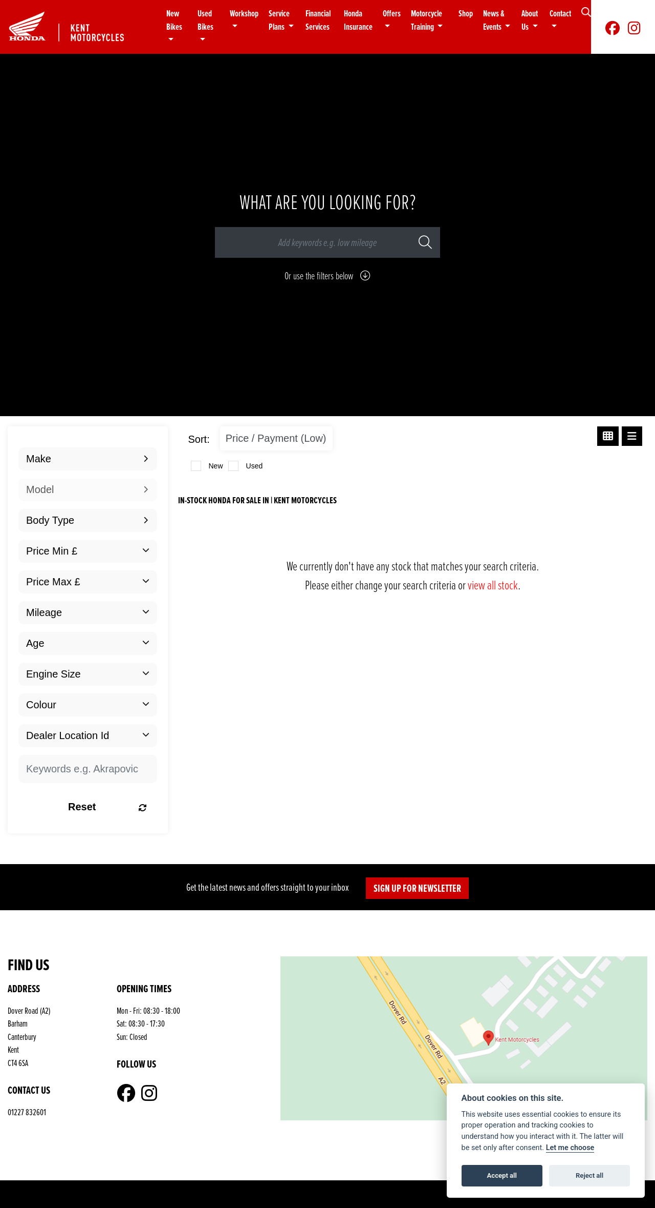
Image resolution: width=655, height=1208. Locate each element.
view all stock (493, 584)
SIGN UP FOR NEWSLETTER (417, 888)
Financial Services (318, 20)
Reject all (589, 1175)
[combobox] (87, 458)
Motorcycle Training (426, 20)
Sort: (199, 439)
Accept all (502, 1175)
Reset (107, 806)
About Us (529, 20)
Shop (465, 13)
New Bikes (174, 20)
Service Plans (279, 20)
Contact (560, 13)
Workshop (244, 13)
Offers (392, 13)
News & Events (494, 20)
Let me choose (570, 1147)
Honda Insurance (358, 20)
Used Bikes (205, 20)
